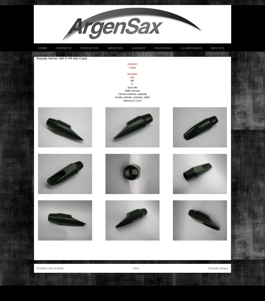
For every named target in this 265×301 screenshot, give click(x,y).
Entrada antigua (219, 268)
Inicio (136, 268)
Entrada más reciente (50, 268)
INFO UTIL (218, 48)
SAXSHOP (139, 48)
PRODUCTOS (89, 48)
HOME (42, 48)
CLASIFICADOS (191, 48)
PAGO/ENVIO (163, 48)
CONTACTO (64, 48)
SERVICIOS (115, 48)
